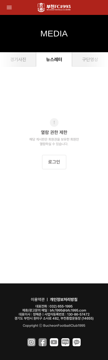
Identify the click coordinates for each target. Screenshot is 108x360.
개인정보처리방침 (63, 299)
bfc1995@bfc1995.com (68, 310)
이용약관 (38, 299)
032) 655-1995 (61, 306)
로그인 (54, 162)
